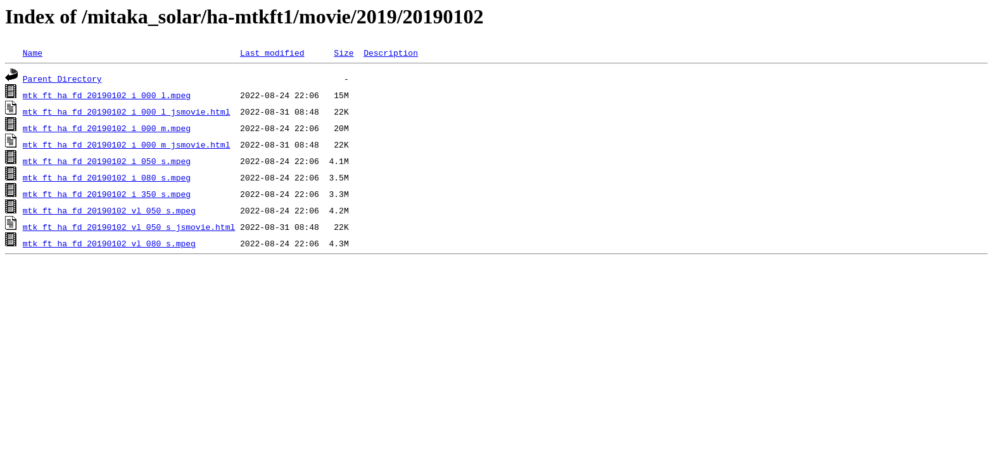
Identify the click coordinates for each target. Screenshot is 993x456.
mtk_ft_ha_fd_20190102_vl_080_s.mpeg (109, 243)
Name (32, 52)
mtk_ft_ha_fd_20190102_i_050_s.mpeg (107, 161)
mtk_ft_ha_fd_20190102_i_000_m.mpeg (107, 128)
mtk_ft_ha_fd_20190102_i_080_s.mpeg (107, 177)
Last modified (272, 52)
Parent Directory (62, 78)
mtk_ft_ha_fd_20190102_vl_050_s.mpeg (109, 210)
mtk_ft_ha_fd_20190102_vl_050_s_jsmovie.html (129, 226)
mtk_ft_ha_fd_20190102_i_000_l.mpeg (107, 95)
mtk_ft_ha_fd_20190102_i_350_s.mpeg (107, 194)
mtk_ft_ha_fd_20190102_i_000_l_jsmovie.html (127, 111)
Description (391, 52)
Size (343, 52)
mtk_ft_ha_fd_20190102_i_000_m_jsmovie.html (127, 144)
